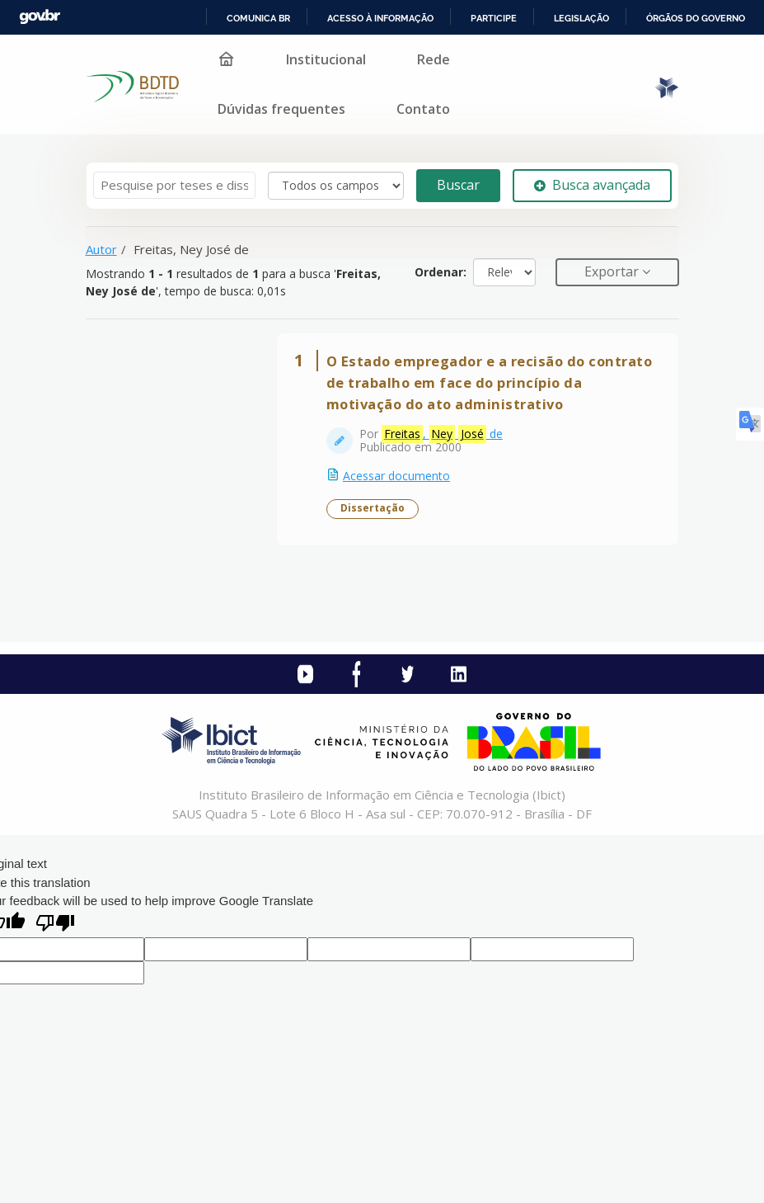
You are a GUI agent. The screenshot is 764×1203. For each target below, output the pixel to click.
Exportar (613, 271)
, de (445, 437)
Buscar (458, 185)
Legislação (581, 18)
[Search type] (336, 186)
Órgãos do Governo (695, 18)
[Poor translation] (55, 930)
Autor (101, 249)
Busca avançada (592, 185)
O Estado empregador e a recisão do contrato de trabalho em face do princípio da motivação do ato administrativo (480, 386)
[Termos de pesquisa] (174, 185)
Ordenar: (440, 272)
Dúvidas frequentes (281, 109)
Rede (433, 59)
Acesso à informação (380, 18)
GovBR (39, 17)
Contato (423, 109)
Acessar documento (399, 479)
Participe (494, 18)
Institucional (326, 59)
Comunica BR (258, 18)
